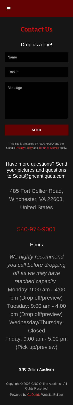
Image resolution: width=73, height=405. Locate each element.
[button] (12, 9)
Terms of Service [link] (49, 147)
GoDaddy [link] (33, 394)
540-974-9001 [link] (36, 229)
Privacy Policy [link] (24, 147)
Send (36, 130)
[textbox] (36, 57)
